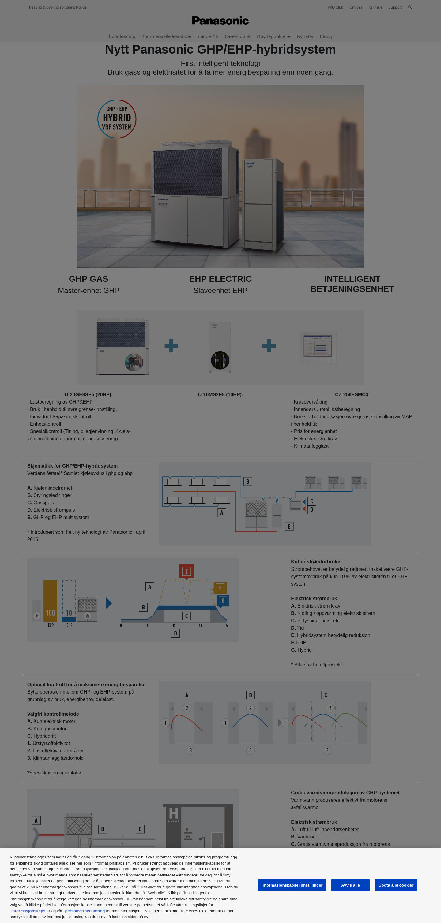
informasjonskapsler (30, 911)
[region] (220, 885)
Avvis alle (350, 885)
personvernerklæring (85, 911)
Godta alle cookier (396, 885)
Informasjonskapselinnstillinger (292, 885)
